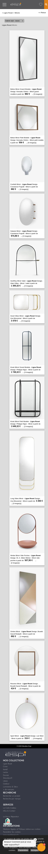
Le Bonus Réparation (11, 816)
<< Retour (42, 13)
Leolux (5, 772)
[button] (41, 847)
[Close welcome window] (35, 839)
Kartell (5, 769)
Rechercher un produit (11, 795)
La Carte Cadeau (9, 807)
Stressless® (7, 778)
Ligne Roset (8, 13)
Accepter (35, 850)
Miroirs (17, 13)
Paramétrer (23, 850)
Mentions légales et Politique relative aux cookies (21, 829)
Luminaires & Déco (10, 786)
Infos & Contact (9, 810)
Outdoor (6, 783)
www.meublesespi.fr (11, 834)
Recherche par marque (11, 798)
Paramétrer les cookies (12, 831)
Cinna (5, 766)
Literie (5, 781)
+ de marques (8, 789)
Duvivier (6, 775)
